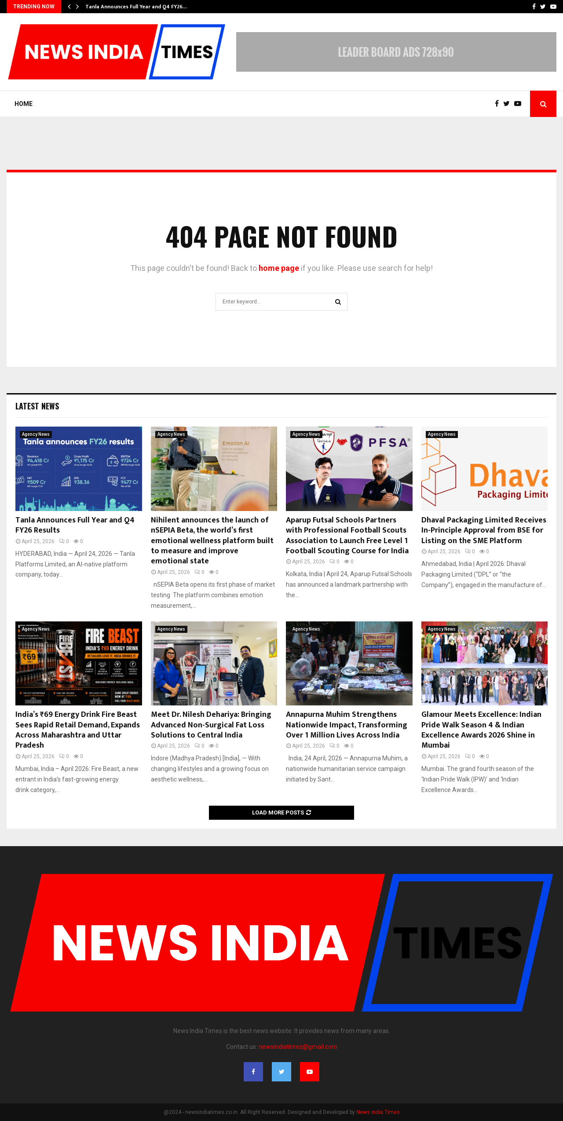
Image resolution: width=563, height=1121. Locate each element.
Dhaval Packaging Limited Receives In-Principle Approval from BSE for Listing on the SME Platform (483, 531)
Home (24, 103)
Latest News (37, 406)
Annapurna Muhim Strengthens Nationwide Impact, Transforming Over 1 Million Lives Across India (346, 725)
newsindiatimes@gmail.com (298, 1046)
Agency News (36, 434)
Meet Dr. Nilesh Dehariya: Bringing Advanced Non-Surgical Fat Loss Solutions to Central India (211, 725)
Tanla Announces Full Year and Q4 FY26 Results (75, 525)
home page (279, 268)
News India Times (378, 1112)
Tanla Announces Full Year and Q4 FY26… (136, 6)
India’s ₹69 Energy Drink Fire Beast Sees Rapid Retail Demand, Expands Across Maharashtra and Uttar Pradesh (77, 730)
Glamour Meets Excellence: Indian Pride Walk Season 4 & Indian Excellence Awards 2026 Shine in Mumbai (481, 730)
